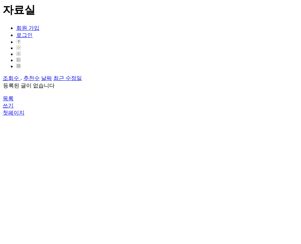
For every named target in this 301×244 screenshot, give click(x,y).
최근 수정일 (67, 78)
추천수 (31, 78)
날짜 (46, 78)
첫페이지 (13, 113)
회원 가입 (27, 28)
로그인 (24, 35)
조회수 (12, 78)
